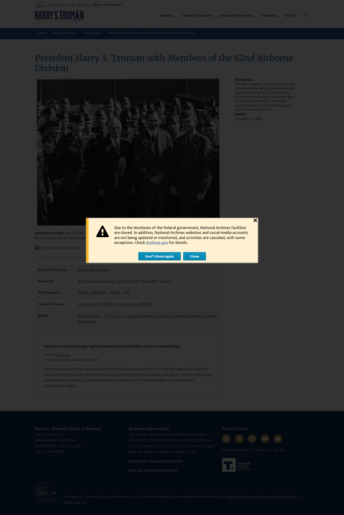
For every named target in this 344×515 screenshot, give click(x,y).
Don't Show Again (159, 256)
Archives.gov (157, 242)
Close (194, 256)
